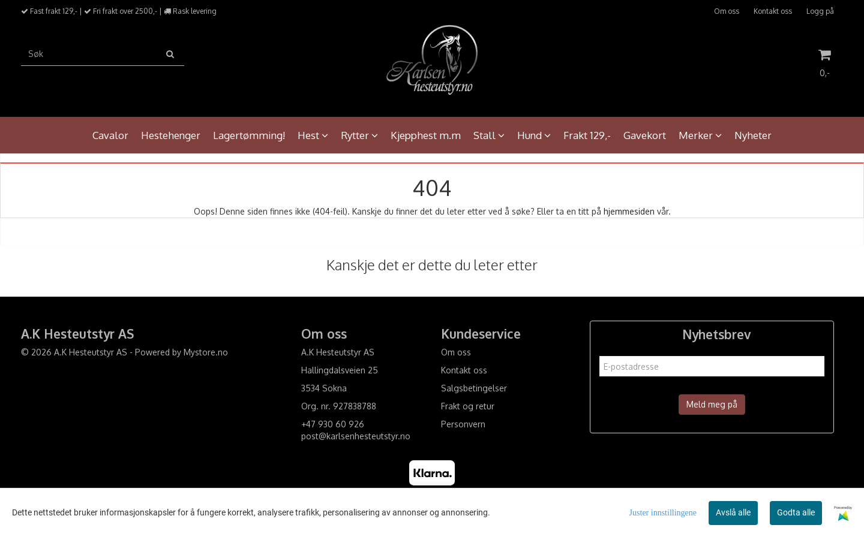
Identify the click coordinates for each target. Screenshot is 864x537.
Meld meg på (711, 404)
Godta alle (796, 512)
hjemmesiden (629, 211)
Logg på (820, 11)
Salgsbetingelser (474, 388)
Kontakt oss (773, 11)
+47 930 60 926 (332, 424)
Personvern (463, 424)
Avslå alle (733, 512)
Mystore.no (206, 352)
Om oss (726, 11)
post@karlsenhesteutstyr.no (355, 436)
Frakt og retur (467, 406)
